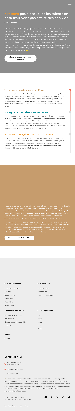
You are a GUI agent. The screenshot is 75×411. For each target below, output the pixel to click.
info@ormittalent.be (15, 369)
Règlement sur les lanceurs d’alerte (17, 400)
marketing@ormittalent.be (14, 391)
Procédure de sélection (46, 295)
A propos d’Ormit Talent (13, 315)
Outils (40, 329)
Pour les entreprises (11, 288)
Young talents (9, 295)
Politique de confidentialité (14, 397)
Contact (7, 339)
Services (7, 292)
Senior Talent (9, 305)
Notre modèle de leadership (15, 322)
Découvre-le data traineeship (19, 238)
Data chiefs (8, 302)
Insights (40, 315)
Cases (40, 322)
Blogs (40, 319)
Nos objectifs (9, 319)
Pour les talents (43, 288)
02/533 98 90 (12, 373)
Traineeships (42, 292)
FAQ (39, 325)
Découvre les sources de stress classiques (20, 58)
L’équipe (7, 325)
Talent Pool (8, 298)
